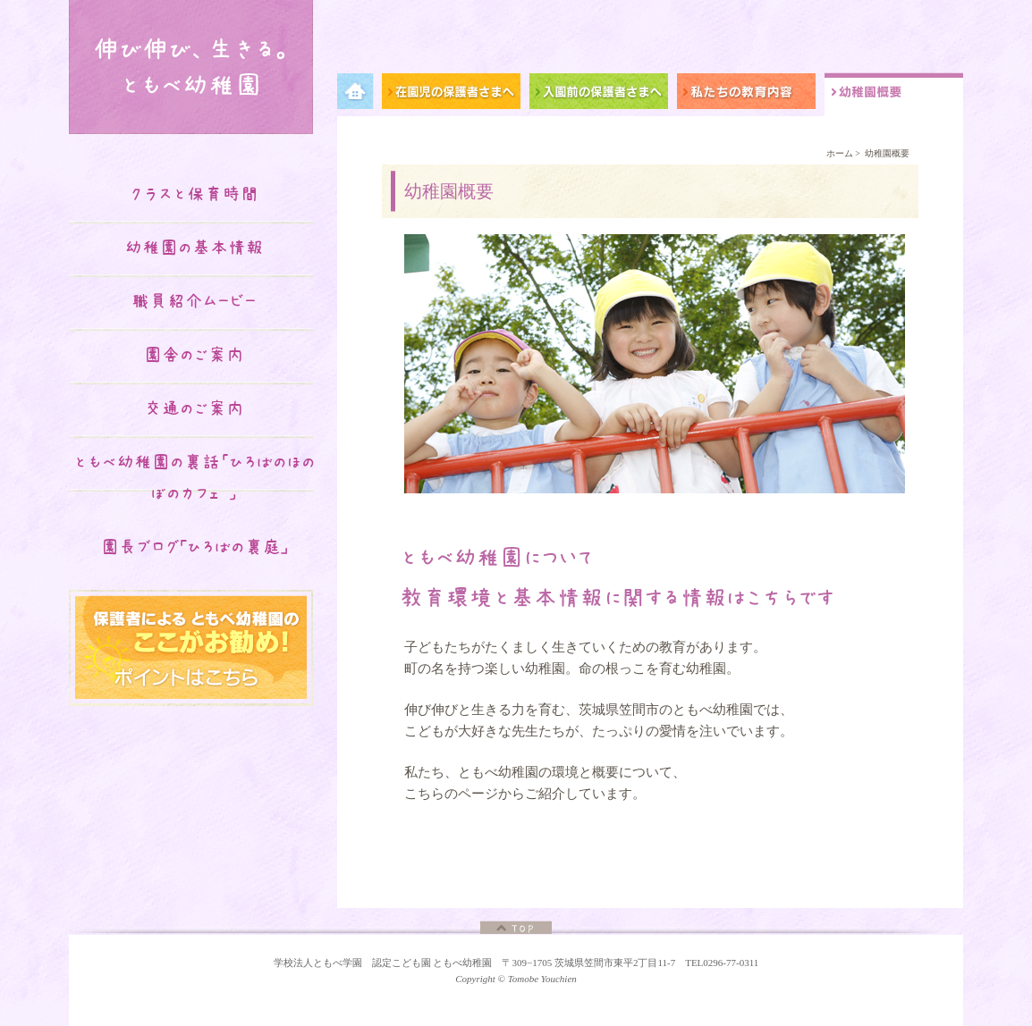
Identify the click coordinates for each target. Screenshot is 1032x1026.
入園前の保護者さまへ (603, 94)
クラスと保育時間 (194, 194)
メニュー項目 (359, 94)
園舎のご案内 (194, 355)
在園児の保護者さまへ (455, 94)
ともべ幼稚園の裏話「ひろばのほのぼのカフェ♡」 (194, 477)
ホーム (839, 153)
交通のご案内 (194, 408)
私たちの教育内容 (751, 94)
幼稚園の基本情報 (194, 247)
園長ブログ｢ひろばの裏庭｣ (194, 547)
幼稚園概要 (894, 94)
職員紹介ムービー (194, 301)
